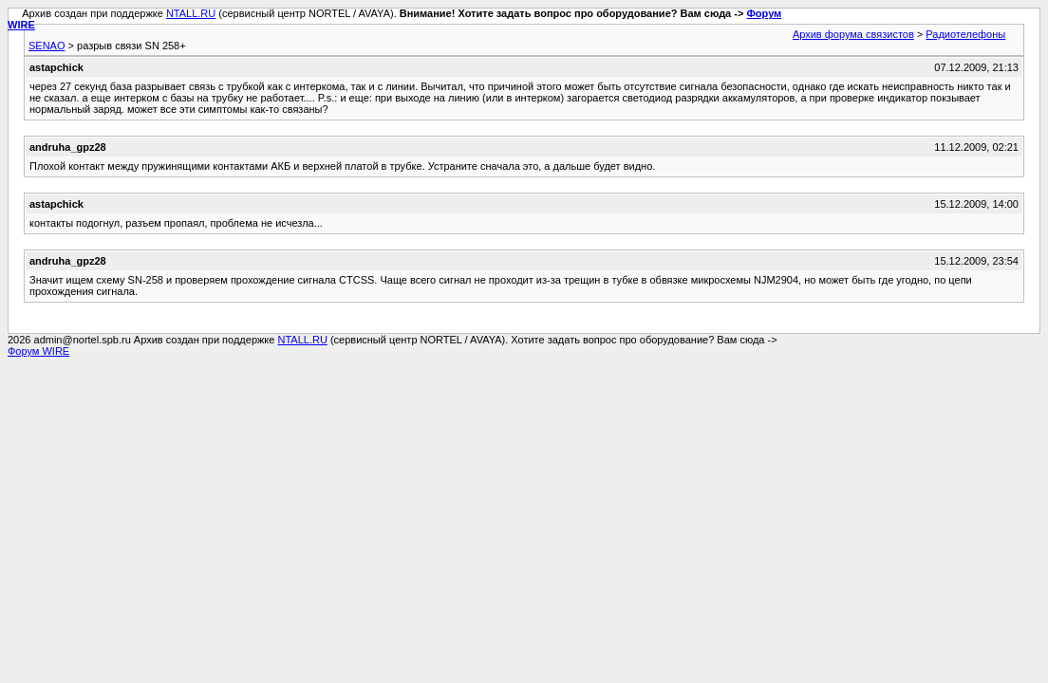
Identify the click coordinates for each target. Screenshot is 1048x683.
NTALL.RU (190, 13)
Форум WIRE (38, 351)
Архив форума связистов (853, 34)
